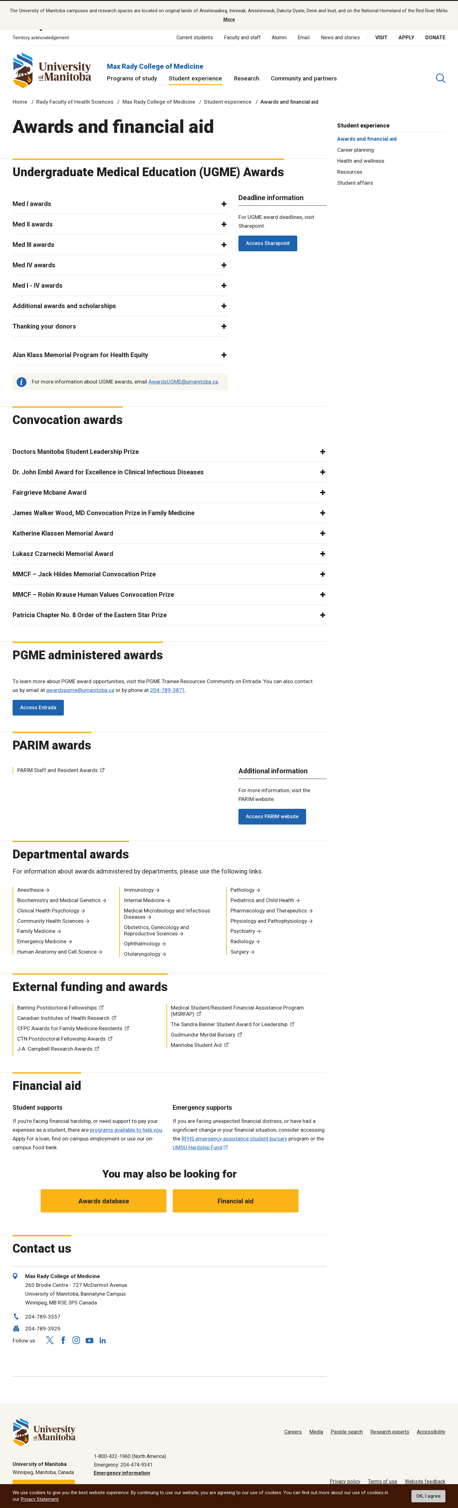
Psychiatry (243, 930)
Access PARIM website (272, 816)
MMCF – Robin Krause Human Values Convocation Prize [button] (93, 593)
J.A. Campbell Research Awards (54, 1048)
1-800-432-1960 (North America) (130, 1456)
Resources (349, 171)
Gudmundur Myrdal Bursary (203, 1034)
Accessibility (431, 1431)
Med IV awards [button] (34, 264)
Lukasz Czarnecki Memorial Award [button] (63, 553)
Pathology (242, 889)
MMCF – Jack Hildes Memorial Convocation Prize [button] (84, 573)
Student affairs (355, 182)
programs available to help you (126, 1129)
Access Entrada (38, 707)
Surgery (240, 951)
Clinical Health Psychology (48, 910)
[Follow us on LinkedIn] (102, 1338)
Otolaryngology (142, 953)
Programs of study (132, 77)
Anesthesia (30, 889)
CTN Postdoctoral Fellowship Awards (61, 1038)
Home (20, 101)
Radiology (242, 941)
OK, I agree (428, 1496)
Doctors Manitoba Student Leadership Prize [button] (76, 451)
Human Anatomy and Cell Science (57, 951)
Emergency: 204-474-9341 (123, 1464)
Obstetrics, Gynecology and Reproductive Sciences (156, 929)
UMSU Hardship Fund (197, 1146)
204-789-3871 (167, 689)
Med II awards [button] (33, 223)
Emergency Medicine (41, 941)
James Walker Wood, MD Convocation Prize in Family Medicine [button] (103, 512)
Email (304, 37)
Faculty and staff (242, 37)
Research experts (389, 1431)
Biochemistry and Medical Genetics (59, 899)
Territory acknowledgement (41, 37)
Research (246, 77)
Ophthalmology (142, 943)
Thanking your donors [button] (44, 325)
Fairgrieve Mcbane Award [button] (50, 491)
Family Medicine (36, 930)
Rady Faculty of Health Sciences (75, 101)
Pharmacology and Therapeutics (269, 910)
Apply (406, 37)
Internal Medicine (144, 899)
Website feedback (425, 1481)
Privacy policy (345, 1481)
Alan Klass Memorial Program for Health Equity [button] (80, 354)
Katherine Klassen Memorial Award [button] (63, 532)
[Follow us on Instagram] (76, 1339)
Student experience (195, 77)
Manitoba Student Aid (196, 1044)
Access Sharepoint (268, 243)
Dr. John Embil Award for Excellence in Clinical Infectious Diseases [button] (108, 471)
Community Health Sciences (50, 920)
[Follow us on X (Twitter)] (49, 1339)
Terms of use (382, 1481)
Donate (435, 37)
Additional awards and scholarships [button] (64, 305)
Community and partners (304, 77)
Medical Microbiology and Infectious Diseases (167, 913)
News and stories (340, 37)
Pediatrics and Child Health (262, 899)
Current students (194, 37)
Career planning (355, 149)
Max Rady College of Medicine (155, 65)
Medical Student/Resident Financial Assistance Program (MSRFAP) (237, 1010)
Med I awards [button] (32, 203)
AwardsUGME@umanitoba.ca (183, 381)
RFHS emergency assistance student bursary (234, 1138)
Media (316, 1431)
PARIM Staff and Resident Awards (57, 769)
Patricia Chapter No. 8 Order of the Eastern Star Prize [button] (90, 614)
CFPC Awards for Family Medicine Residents (69, 1028)
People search (347, 1431)
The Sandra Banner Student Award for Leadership (229, 1024)
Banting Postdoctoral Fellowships (57, 1007)
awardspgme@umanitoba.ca (80, 689)
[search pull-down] (440, 77)
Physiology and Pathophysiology (269, 920)
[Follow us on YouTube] (89, 1338)
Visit (381, 37)
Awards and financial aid (367, 138)
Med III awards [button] (33, 244)
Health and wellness (360, 160)
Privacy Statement (40, 1499)
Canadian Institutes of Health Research (63, 1017)
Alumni (279, 37)
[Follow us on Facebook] (63, 1339)
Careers (293, 1431)
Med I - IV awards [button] (38, 285)
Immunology (139, 889)
